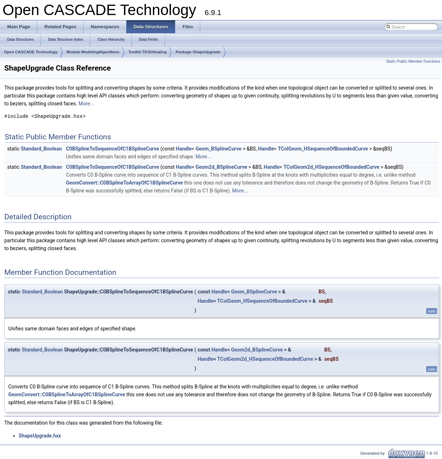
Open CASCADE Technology (31, 52)
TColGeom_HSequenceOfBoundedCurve (323, 149)
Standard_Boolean (41, 149)
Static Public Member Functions (413, 61)
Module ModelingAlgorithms (93, 52)
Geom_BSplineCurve (218, 149)
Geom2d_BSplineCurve (221, 167)
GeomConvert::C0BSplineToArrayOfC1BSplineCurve (124, 183)
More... (86, 103)
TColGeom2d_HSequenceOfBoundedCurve (331, 167)
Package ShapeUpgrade (198, 52)
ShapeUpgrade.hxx (40, 436)
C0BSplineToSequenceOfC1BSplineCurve (112, 149)
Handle (184, 149)
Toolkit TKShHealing (147, 52)
